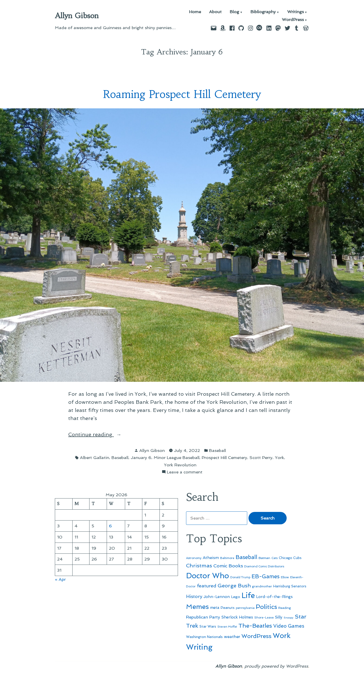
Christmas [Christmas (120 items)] (199, 566)
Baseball (217, 450)
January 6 (141, 457)
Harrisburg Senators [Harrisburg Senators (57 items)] (289, 586)
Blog (234, 12)
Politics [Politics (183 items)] (266, 606)
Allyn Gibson (77, 15)
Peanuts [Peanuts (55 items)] (228, 608)
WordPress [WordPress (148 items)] (256, 636)
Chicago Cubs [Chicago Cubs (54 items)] (290, 558)
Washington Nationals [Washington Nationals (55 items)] (204, 637)
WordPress (293, 20)
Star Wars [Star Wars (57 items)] (207, 626)
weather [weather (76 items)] (232, 636)
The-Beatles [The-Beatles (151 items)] (255, 625)
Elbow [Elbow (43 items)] (285, 577)
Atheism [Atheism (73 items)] (211, 557)
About (215, 12)
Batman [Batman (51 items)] (264, 558)
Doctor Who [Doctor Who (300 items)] (207, 575)
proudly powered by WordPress (276, 666)
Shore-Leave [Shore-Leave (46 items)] (264, 617)
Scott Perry (260, 457)
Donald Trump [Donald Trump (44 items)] (240, 577)
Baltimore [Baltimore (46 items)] (227, 558)
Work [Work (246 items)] (281, 636)
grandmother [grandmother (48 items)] (262, 586)
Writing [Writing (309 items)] (199, 647)
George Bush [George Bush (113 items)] (234, 586)
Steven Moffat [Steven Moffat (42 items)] (227, 626)
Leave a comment (184, 472)
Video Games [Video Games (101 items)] (288, 626)
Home (195, 12)
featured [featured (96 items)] (206, 585)
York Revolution (180, 464)
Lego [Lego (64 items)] (235, 596)
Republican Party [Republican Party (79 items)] (203, 617)
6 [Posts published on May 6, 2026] (110, 525)
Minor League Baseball (176, 457)
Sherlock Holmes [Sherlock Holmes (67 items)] (237, 617)
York (279, 457)
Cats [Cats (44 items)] (274, 558)
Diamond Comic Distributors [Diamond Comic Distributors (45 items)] (264, 566)
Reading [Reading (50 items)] (284, 608)
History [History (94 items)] (194, 596)
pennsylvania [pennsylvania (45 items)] (245, 608)
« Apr (60, 579)
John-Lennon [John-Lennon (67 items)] (216, 596)
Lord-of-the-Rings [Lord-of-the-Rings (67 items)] (274, 596)
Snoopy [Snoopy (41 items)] (288, 617)
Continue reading (103, 434)
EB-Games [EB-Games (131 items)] (266, 576)
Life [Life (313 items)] (248, 595)
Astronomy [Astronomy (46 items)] (193, 558)
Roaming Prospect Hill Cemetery (182, 94)
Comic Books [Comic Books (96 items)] (228, 565)
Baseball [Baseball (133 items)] (246, 557)
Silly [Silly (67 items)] (278, 617)
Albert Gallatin (94, 457)
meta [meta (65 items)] (214, 607)
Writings (295, 12)
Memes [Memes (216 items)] (197, 606)
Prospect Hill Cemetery (224, 457)
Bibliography (263, 12)
